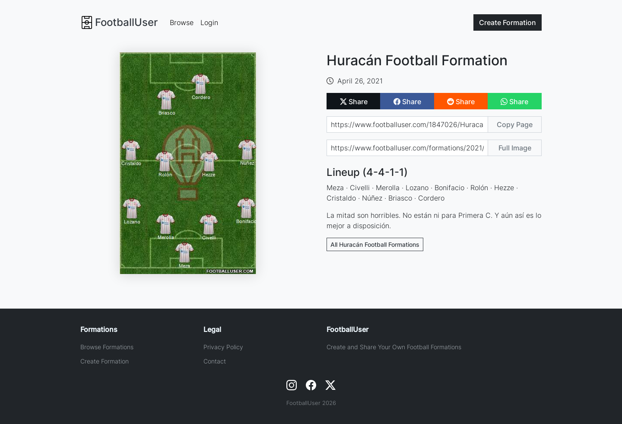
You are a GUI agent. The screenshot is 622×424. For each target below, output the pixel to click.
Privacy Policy (223, 347)
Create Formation (104, 361)
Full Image (514, 147)
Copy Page (515, 124)
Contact (214, 361)
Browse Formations (106, 347)
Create (507, 22)
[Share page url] (407, 124)
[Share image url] (407, 148)
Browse (182, 22)
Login (209, 22)
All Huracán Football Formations (374, 244)
